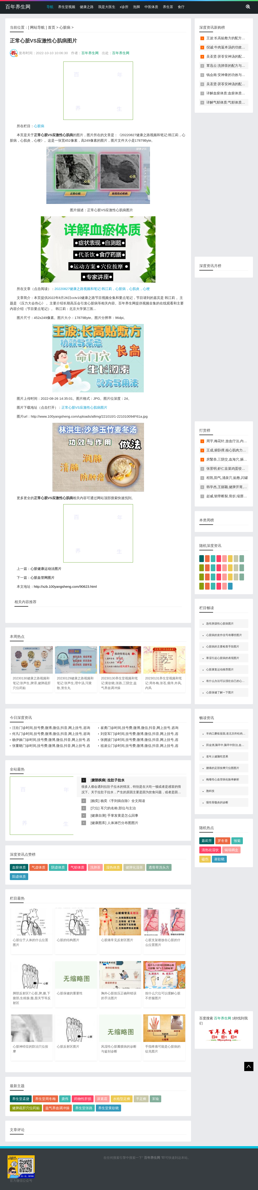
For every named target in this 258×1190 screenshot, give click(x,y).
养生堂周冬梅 (45, 1099)
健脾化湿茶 (134, 867)
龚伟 (64, 1099)
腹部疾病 (98, 780)
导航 (50, 7)
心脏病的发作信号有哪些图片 (224, 635)
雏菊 (237, 841)
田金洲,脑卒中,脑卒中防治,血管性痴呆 (229, 745)
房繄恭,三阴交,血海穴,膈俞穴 (228, 459)
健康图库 (98, 823)
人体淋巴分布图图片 (122, 823)
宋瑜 (155, 1099)
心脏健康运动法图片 (46, 569)
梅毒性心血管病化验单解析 (222, 779)
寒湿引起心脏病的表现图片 (222, 658)
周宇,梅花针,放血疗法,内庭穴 (228, 441)
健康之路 (87, 7)
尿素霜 (102, 1099)
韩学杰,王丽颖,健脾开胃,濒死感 (230, 487)
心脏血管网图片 (43, 578)
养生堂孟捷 (20, 1099)
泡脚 (136, 7)
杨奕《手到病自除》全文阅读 (122, 801)
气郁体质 (77, 867)
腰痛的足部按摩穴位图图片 (222, 768)
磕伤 (205, 859)
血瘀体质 (19, 867)
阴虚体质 (58, 867)
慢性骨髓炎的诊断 (217, 802)
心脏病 (64, 27)
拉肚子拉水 (116, 780)
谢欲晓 (219, 859)
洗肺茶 (95, 867)
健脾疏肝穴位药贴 (26, 1108)
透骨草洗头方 (159, 867)
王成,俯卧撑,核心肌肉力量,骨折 (230, 450)
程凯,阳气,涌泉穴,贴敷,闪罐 (227, 478)
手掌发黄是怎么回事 (122, 815)
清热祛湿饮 (210, 850)
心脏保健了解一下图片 (220, 692)
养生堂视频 (66, 7)
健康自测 (98, 815)
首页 (51, 27)
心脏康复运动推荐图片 (220, 669)
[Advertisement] (98, 90)
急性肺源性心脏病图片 (220, 623)
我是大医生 (106, 7)
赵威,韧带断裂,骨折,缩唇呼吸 (228, 496)
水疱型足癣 (121, 1099)
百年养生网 (18, 7)
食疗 (181, 7)
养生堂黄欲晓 (108, 1108)
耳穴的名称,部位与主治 (118, 808)
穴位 (95, 808)
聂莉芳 (207, 841)
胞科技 (210, 791)
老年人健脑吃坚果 (217, 756)
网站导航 (37, 27)
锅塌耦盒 (231, 850)
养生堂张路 (83, 1108)
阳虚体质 (19, 876)
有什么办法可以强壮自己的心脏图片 (228, 681)
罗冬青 (223, 841)
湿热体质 (113, 867)
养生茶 (168, 7)
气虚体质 (38, 867)
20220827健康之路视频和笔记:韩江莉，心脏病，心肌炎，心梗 (102, 289)
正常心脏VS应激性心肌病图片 (84, 407)
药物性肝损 (82, 1099)
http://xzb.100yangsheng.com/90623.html (65, 586)
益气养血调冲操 (57, 1108)
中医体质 (151, 7)
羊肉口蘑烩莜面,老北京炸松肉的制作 (228, 733)
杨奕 (95, 801)
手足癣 (141, 1099)
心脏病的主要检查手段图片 (222, 646)
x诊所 (124, 7)
